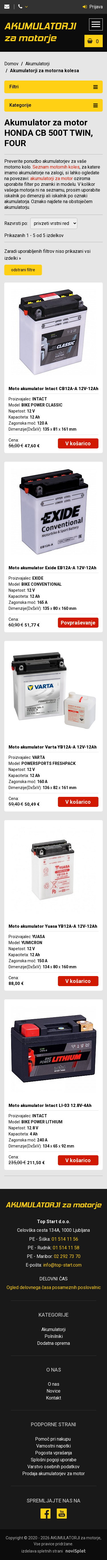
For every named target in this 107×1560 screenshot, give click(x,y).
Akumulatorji (37, 63)
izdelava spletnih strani (42, 1551)
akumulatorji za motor (51, 178)
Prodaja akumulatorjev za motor (53, 1473)
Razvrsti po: (16, 223)
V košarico (78, 443)
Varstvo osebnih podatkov (53, 1466)
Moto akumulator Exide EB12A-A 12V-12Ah (52, 567)
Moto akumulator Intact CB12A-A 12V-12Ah (53, 388)
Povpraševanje (78, 623)
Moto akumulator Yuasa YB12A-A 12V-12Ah (53, 926)
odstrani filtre (23, 270)
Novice (53, 1391)
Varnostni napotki (53, 1446)
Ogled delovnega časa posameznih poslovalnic (54, 1287)
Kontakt (53, 1398)
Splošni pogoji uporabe (53, 1459)
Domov (11, 63)
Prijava (93, 6)
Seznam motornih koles (56, 167)
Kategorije (53, 105)
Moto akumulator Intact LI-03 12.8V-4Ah (50, 1105)
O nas (53, 1384)
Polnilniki (54, 1336)
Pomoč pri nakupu (53, 1439)
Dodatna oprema (53, 1343)
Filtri (53, 86)
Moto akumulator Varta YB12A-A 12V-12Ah (53, 747)
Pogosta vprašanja (53, 1453)
